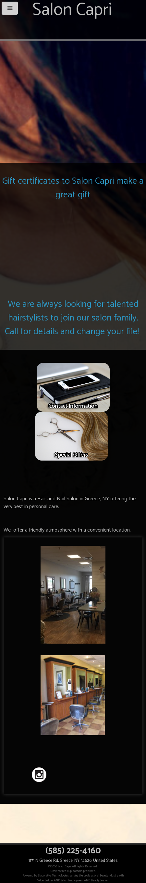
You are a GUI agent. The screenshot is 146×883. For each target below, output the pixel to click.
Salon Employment (72, 880)
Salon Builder (45, 880)
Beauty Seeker (100, 880)
